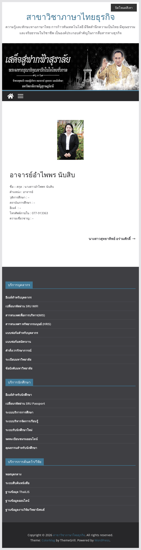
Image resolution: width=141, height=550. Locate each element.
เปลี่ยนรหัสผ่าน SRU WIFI (21, 306)
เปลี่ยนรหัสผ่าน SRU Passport (25, 403)
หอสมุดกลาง (13, 474)
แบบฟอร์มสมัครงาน (18, 342)
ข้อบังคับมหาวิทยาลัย (18, 368)
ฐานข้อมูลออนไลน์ (17, 501)
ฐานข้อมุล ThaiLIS (17, 492)
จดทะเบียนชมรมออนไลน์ (21, 439)
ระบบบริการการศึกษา (19, 412)
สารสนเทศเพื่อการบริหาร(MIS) (25, 315)
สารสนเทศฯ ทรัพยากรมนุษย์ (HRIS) (28, 324)
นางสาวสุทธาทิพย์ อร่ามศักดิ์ (112, 238)
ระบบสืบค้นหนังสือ (17, 483)
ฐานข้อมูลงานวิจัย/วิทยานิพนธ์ (25, 510)
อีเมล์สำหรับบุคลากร (18, 297)
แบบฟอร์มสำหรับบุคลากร (21, 333)
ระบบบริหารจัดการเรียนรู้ (21, 421)
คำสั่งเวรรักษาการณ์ (18, 350)
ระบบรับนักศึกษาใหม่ (18, 430)
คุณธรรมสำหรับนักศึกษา (21, 448)
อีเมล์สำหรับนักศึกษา (18, 395)
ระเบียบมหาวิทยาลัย (18, 359)
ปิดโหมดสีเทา (124, 8)
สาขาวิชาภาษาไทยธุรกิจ (70, 16)
